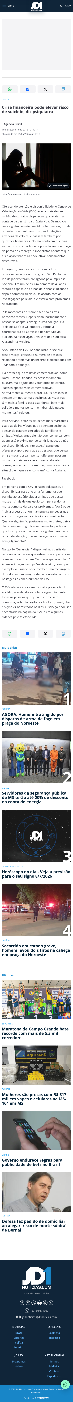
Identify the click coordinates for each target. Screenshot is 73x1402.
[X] (33, 1302)
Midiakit (54, 1366)
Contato (54, 1371)
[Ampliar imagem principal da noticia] (36, 166)
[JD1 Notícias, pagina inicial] (36, 6)
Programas (19, 1361)
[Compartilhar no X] (45, 89)
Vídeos (19, 1366)
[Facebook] (22, 1302)
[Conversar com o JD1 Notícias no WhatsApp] (65, 1384)
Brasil (18, 1333)
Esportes (18, 1338)
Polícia (19, 1342)
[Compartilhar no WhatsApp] (10, 89)
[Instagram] (28, 1302)
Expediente (54, 1376)
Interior (19, 1347)
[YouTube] (39, 1302)
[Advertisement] (36, 44)
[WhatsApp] (51, 1302)
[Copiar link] (63, 89)
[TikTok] (45, 1302)
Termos (54, 1361)
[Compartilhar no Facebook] (28, 89)
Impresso (54, 1338)
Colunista (54, 1333)
